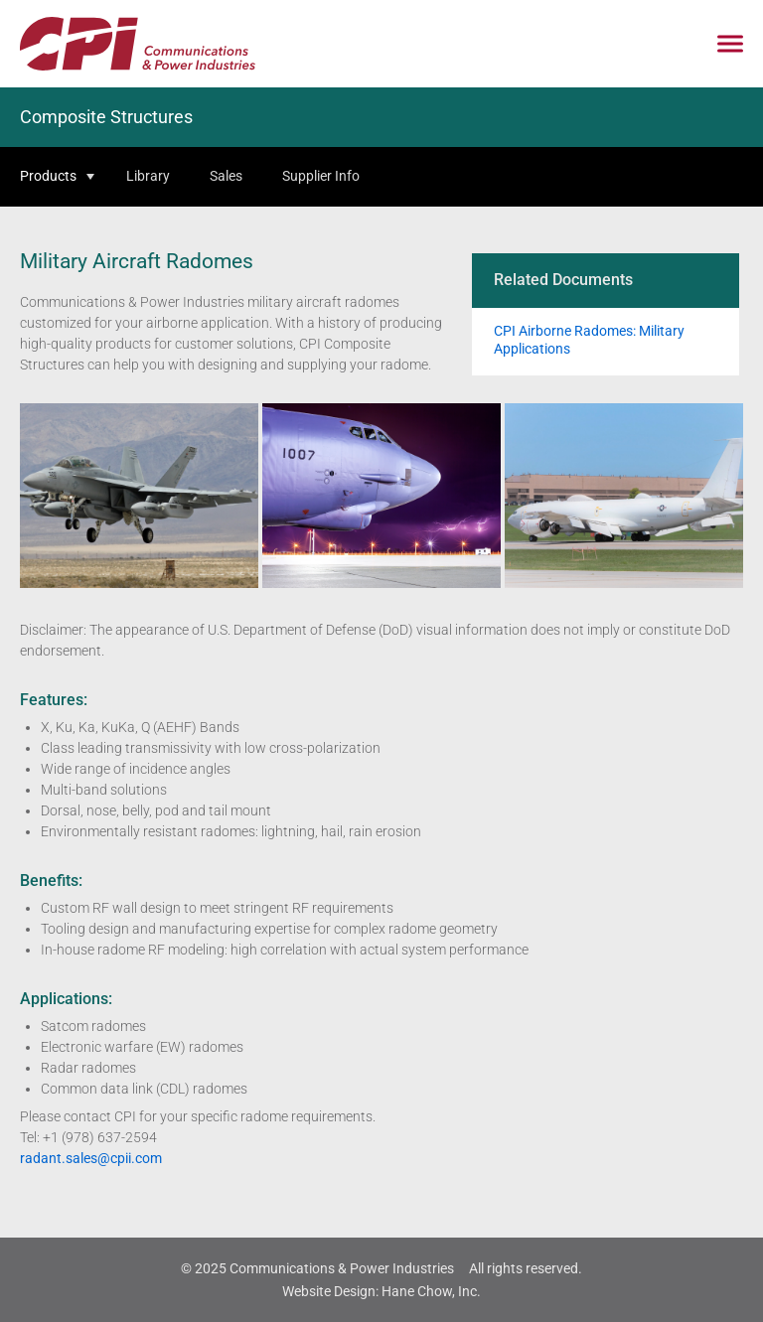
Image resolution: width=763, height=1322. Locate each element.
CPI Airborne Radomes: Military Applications (589, 340)
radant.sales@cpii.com (91, 1158)
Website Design (329, 1291)
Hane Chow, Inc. (431, 1291)
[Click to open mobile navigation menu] (730, 44)
